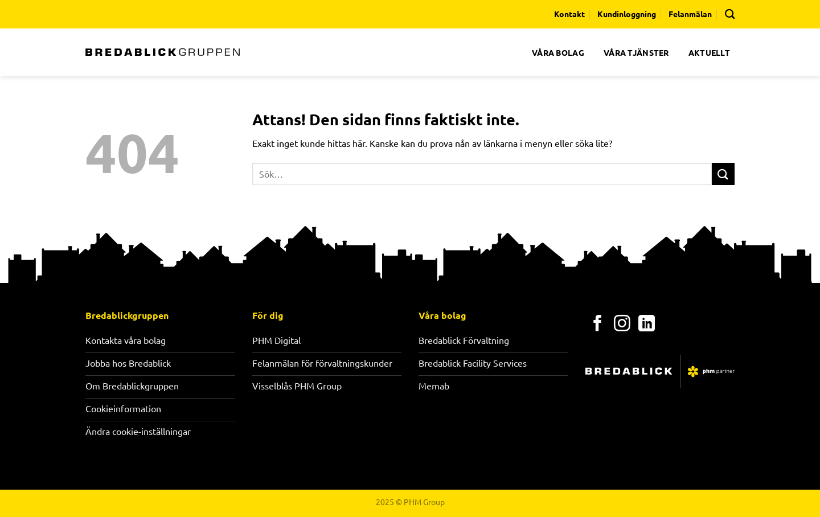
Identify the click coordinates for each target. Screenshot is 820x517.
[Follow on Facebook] (597, 324)
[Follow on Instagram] (622, 324)
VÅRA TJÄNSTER (636, 52)
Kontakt (569, 14)
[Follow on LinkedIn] (646, 324)
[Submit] (723, 174)
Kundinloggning (626, 14)
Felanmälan (690, 14)
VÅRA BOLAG (558, 52)
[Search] (730, 14)
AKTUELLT (709, 52)
